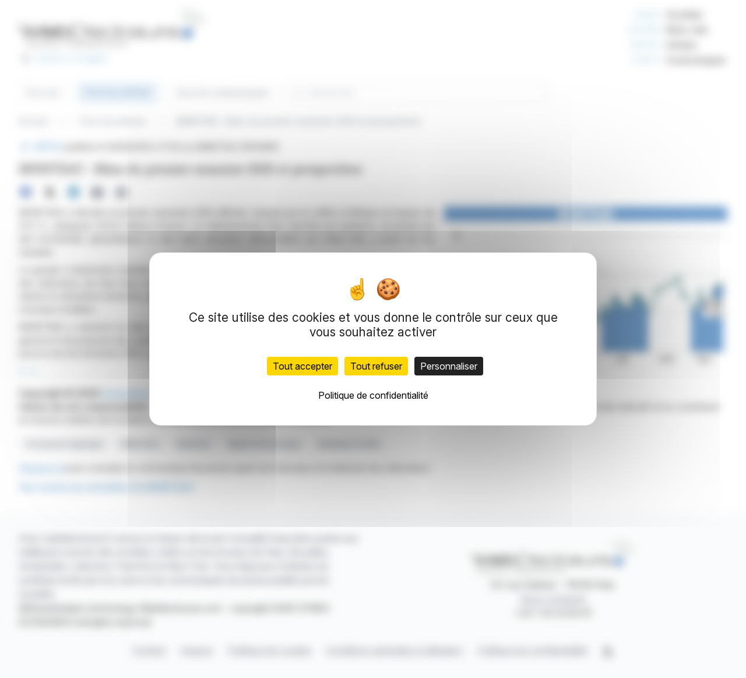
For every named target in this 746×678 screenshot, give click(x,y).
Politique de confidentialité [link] (373, 395)
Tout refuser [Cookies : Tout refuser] (376, 366)
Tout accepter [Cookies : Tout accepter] (302, 366)
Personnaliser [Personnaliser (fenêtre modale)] (448, 366)
